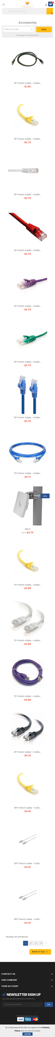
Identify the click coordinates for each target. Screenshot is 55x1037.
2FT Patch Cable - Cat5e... (27, 752)
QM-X (27, 529)
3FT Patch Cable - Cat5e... (27, 83)
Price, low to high (18, 29)
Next (46, 943)
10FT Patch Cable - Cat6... (27, 807)
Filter (43, 29)
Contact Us (8, 973)
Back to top (40, 951)
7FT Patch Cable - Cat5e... (27, 473)
